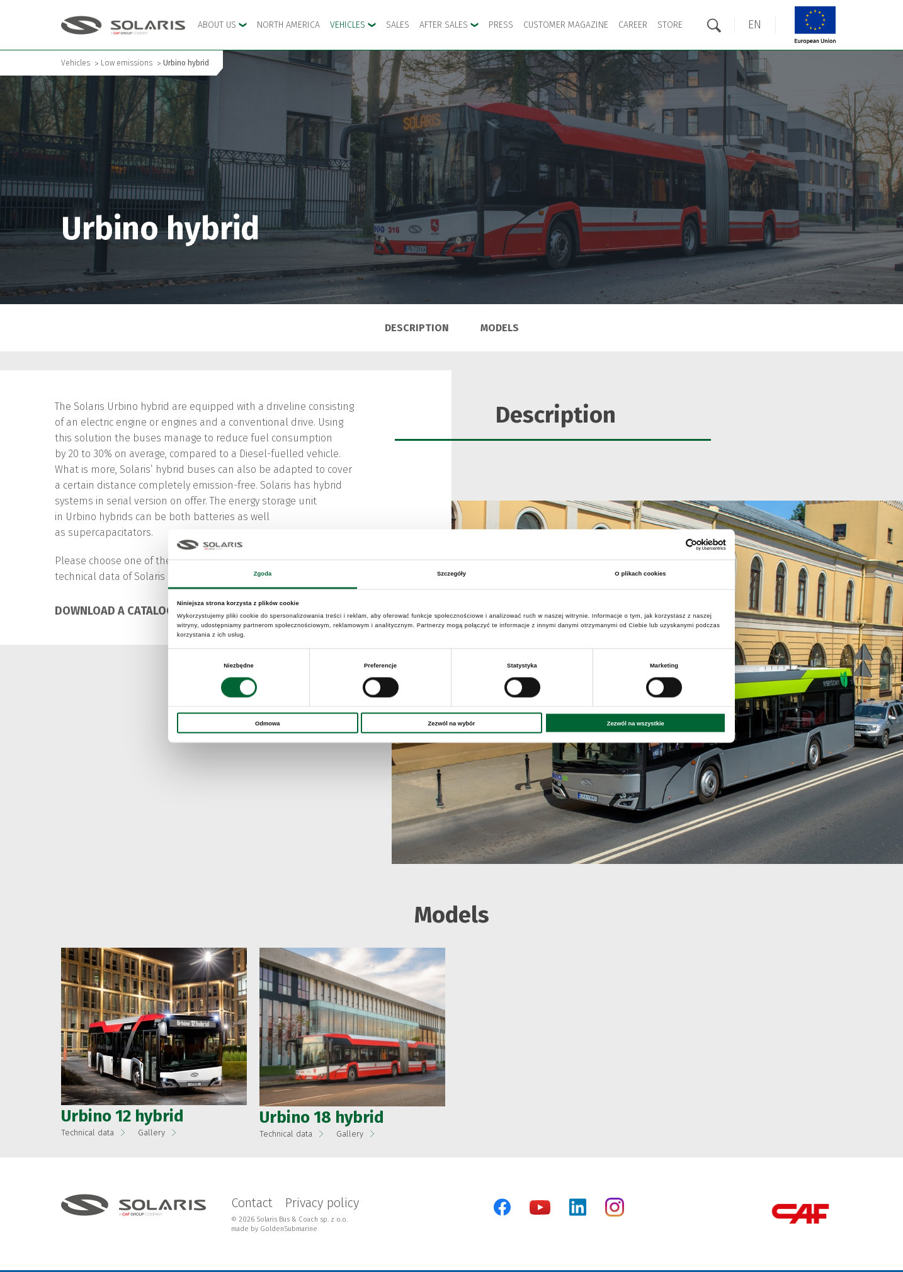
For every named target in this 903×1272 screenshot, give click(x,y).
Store (670, 25)
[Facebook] (502, 1207)
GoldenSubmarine (288, 1229)
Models (499, 328)
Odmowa (267, 723)
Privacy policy (322, 1202)
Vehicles (75, 63)
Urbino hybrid (186, 63)
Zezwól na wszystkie (635, 723)
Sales (397, 25)
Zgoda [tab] (263, 574)
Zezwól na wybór (451, 723)
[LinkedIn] (577, 1207)
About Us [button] (222, 25)
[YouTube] (540, 1212)
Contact (252, 1202)
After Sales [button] (449, 25)
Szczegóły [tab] (451, 574)
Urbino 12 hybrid (122, 1116)
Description (417, 328)
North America (288, 25)
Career (632, 25)
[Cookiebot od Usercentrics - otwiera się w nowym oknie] (671, 544)
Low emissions (126, 63)
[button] (754, 25)
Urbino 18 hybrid (321, 1117)
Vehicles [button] (353, 25)
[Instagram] (614, 1213)
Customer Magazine (565, 25)
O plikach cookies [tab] (640, 574)
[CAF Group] (800, 1214)
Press (501, 25)
